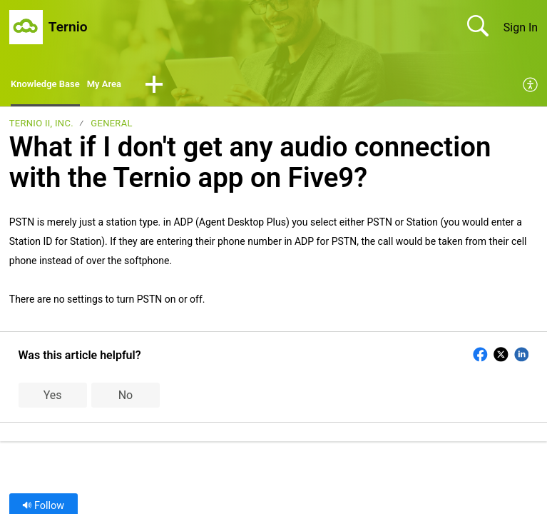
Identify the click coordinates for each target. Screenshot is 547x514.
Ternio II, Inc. (41, 126)
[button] (177, 87)
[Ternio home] (26, 27)
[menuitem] (531, 87)
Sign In (520, 27)
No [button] (125, 398)
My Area (124, 86)
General (111, 126)
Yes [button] (53, 398)
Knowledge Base (53, 86)
